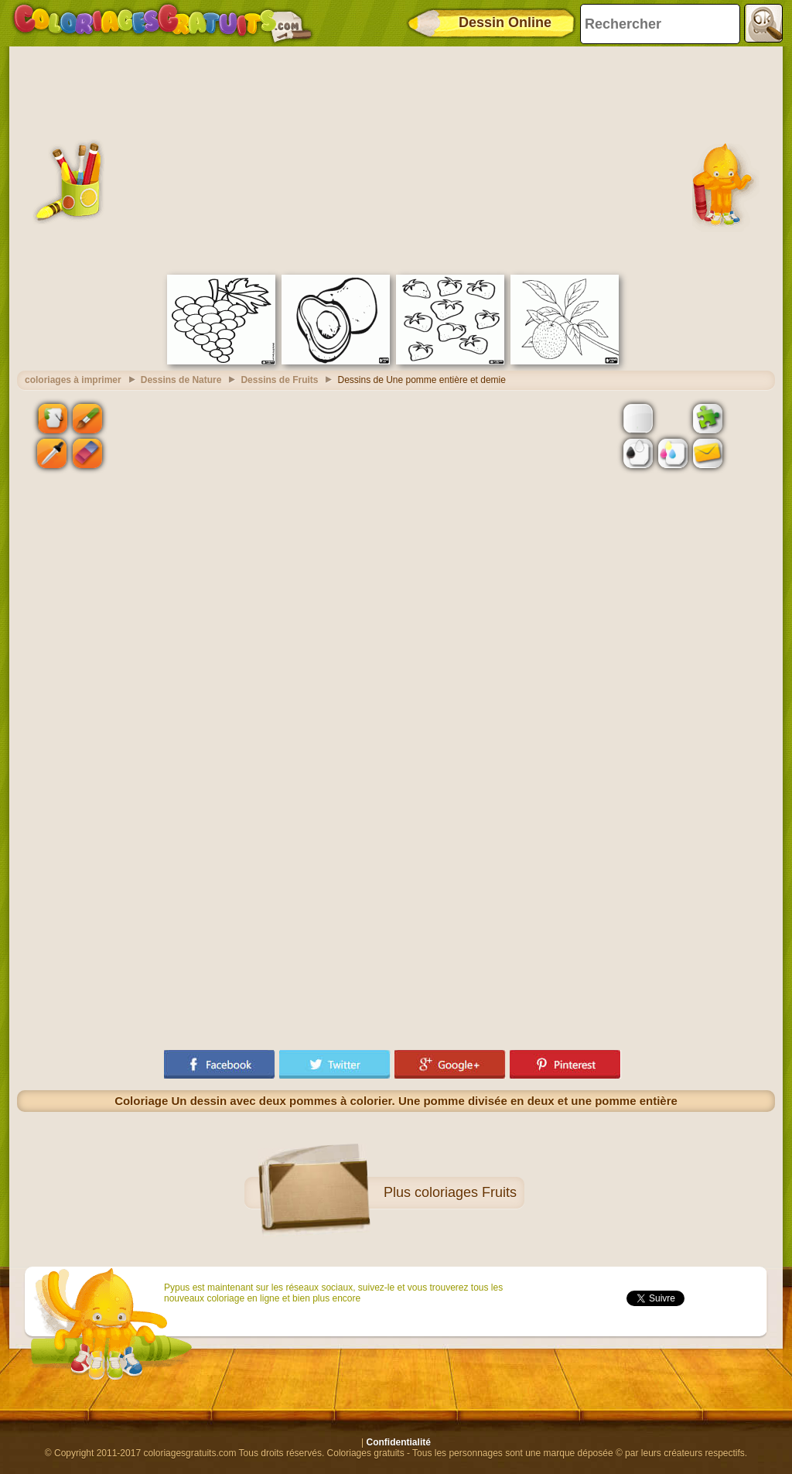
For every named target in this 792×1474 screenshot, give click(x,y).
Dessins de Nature (181, 379)
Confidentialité (399, 1442)
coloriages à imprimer (73, 379)
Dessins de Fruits (279, 379)
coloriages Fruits (466, 1192)
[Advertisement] (396, 158)
